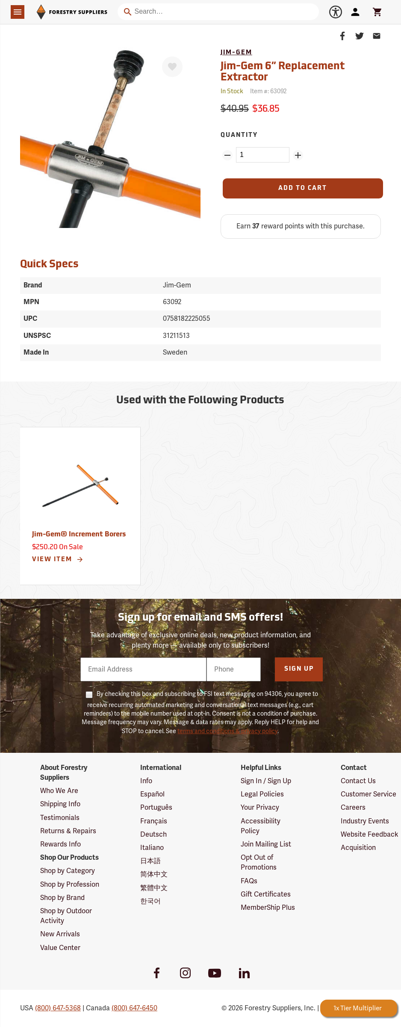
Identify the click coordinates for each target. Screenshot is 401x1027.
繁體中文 (154, 888)
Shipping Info (60, 804)
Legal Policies (262, 794)
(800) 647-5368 (58, 1008)
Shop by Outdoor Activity (66, 916)
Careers (353, 807)
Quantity (239, 135)
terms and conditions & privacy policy (227, 731)
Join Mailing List (266, 844)
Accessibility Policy (260, 826)
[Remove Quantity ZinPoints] (227, 155)
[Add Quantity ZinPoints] (298, 155)
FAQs (249, 881)
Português (156, 807)
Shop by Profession (69, 884)
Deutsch (153, 834)
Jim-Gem (236, 53)
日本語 (150, 861)
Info (146, 781)
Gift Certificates (266, 894)
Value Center (60, 948)
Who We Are (59, 791)
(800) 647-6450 (134, 1008)
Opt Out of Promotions (259, 862)
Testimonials (60, 818)
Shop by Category (67, 871)
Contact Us (358, 781)
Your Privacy (260, 807)
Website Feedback (369, 834)
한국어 (150, 901)
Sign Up (299, 669)
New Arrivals (60, 934)
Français (153, 821)
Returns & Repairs (68, 831)
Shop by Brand (62, 898)
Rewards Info (60, 844)
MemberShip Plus (268, 907)
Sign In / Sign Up (266, 781)
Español (152, 794)
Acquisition (358, 848)
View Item (58, 559)
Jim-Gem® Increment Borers (79, 534)
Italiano (152, 848)
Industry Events (365, 821)
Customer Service (368, 794)
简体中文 (154, 874)
